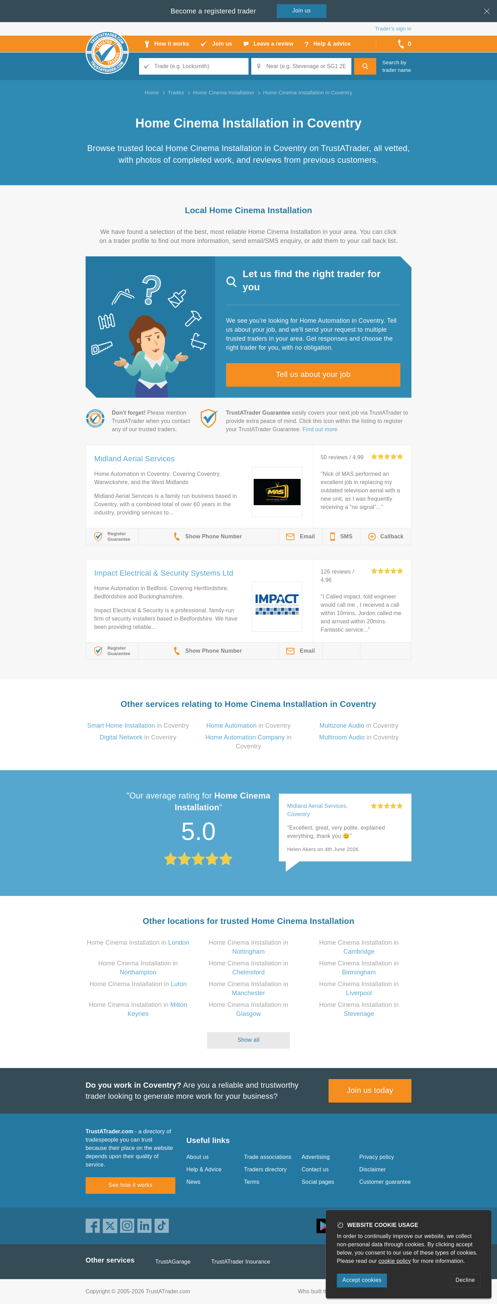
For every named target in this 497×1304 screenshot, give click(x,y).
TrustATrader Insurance (240, 1262)
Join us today (370, 1090)
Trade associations (267, 1157)
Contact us (315, 1169)
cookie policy (395, 1261)
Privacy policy (376, 1157)
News (193, 1182)
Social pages (318, 1182)
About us (197, 1157)
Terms (252, 1182)
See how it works (130, 1185)
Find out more (320, 429)
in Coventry (138, 725)
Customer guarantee (385, 1182)
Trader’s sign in (393, 28)
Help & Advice (204, 1169)
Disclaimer (372, 1169)
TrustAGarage (173, 1262)
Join (301, 10)
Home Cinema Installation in (138, 942)
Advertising (316, 1157)
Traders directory (265, 1169)
